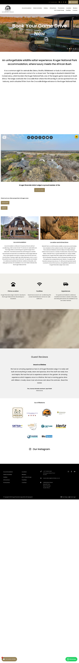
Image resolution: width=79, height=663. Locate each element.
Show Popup (64, 497)
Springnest (30, 497)
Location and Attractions (59, 242)
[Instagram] (61, 2)
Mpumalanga (5, 202)
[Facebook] (63, 2)
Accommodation (26, 8)
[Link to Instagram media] (13, 456)
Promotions (61, 8)
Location (68, 8)
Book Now (73, 2)
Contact (75, 10)
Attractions (53, 8)
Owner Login (72, 497)
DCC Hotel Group (59, 10)
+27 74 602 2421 (52, 2)
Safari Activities (37, 8)
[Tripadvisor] (65, 2)
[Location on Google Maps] (59, 2)
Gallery (46, 8)
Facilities (68, 10)
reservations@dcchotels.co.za (51, 478)
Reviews (75, 8)
